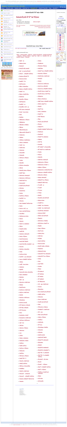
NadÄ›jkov (40, 68)
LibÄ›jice (21, 325)
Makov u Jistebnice (23, 338)
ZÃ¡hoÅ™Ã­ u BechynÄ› (43, 340)
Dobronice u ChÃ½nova (24, 178)
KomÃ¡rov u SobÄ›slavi (24, 290)
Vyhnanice (40, 330)
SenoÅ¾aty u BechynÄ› (43, 210)
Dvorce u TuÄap (23, 208)
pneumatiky (58, 52)
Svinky (39, 258)
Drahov (21, 193)
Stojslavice (40, 248)
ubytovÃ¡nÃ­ (58, 61)
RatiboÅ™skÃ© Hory (43, 182)
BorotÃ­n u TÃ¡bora (20, 57)
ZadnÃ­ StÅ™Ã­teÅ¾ (42, 337)
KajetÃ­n (21, 269)
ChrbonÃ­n (21, 155)
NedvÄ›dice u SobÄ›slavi (43, 76)
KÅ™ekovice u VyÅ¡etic (24, 305)
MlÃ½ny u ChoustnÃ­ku (24, 366)
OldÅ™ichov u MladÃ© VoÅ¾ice (45, 101)
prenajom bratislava (38, 423)
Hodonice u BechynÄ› (24, 234)
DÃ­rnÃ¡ (21, 168)
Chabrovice (22, 135)
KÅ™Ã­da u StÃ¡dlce (23, 307)
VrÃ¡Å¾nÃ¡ (40, 322)
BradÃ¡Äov (22, 104)
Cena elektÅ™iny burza (8, 15)
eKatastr (2, 8)
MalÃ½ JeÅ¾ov (22, 345)
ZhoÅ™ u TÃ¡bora (42, 369)
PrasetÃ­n (40, 144)
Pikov (39, 119)
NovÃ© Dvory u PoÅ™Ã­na (44, 93)
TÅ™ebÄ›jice (41, 274)
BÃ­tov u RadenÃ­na (23, 86)
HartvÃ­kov (21, 213)
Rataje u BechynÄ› (42, 177)
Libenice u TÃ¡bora (23, 328)
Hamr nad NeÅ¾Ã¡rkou (24, 211)
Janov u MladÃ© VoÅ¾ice (25, 259)
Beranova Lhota (23, 79)
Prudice (40, 152)
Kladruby (21, 277)
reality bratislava (45, 423)
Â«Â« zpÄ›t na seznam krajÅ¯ (21, 48)
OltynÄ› (40, 106)
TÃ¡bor (18, 54)
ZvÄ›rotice (40, 378)
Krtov (20, 312)
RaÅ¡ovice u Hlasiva (42, 175)
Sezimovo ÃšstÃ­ (24, 54)
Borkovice (21, 96)
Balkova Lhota (22, 63)
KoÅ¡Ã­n (21, 295)
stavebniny (58, 56)
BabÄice (39, 56)
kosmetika (61, 53)
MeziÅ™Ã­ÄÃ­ (22, 358)
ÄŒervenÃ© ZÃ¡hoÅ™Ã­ (25, 132)
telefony (61, 55)
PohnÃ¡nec (40, 131)
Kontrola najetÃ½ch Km (8, 29)
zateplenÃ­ (64, 59)
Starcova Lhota (41, 243)
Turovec (40, 286)
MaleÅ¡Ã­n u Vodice (23, 340)
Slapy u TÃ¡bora (41, 228)
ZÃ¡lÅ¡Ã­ (40, 345)
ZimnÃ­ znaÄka (26, 8)
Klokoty (21, 285)
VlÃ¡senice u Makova (43, 307)
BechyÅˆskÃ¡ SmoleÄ (24, 68)
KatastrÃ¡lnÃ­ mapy (7, 46)
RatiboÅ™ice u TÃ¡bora (43, 180)
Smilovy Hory (41, 233)
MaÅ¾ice (21, 353)
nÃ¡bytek (62, 52)
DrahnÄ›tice (22, 190)
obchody (57, 55)
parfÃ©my (57, 53)
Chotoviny (27, 57)
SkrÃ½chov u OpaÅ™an (43, 223)
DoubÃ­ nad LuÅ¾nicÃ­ (24, 185)
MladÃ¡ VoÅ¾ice (23, 363)
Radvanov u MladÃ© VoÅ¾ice (45, 172)
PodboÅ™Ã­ (40, 126)
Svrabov (40, 266)
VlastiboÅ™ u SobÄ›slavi (43, 309)
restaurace (61, 54)
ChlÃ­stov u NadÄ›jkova (24, 140)
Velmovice (40, 297)
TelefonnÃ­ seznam (7, 52)
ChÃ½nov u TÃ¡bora (27, 56)
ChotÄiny (22, 145)
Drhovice (21, 201)
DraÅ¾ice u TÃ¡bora (24, 195)
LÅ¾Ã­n (21, 335)
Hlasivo (21, 218)
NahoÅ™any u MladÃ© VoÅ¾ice (45, 71)
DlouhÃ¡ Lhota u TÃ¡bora (25, 170)
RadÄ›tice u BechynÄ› (43, 159)
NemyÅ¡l (40, 78)
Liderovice (21, 330)
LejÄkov (21, 323)
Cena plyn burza (7, 18)
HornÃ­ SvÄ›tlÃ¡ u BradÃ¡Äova (26, 244)
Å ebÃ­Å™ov (40, 203)
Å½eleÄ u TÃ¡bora (42, 364)
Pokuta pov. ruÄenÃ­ (8, 57)
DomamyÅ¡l (22, 183)
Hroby (20, 251)
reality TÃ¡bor (21, 390)
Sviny (39, 261)
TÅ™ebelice (40, 276)
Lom (20, 333)
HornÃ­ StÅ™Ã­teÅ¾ (23, 241)
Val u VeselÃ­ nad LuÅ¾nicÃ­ (44, 291)
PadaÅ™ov (40, 114)
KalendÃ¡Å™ (55, 8)
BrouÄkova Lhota (23, 112)
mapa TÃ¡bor (21, 388)
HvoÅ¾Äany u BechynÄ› (25, 256)
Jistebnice (21, 267)
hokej (57, 54)
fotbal (65, 53)
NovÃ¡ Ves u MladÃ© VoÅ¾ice (45, 88)
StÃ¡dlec (40, 238)
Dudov (21, 206)
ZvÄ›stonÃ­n (40, 381)
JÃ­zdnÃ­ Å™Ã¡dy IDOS (43, 8)
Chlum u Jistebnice (23, 142)
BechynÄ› (19, 56)
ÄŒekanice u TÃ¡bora (24, 119)
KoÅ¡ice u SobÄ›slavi (24, 292)
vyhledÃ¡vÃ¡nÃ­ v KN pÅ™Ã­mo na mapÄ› (42, 26)
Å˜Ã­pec (40, 192)
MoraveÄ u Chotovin (24, 373)
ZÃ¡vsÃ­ (39, 362)
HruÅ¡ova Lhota (23, 254)
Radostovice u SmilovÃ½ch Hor (45, 170)
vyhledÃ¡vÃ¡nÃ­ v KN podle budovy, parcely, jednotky (40, 25)
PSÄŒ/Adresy (6, 49)
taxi (65, 56)
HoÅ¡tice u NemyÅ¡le (24, 249)
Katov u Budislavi (23, 274)
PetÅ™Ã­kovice (41, 116)
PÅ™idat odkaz (63, 7)
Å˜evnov (40, 190)
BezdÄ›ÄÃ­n (22, 81)
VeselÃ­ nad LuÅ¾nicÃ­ (47, 54)
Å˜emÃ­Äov (41, 185)
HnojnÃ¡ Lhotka (23, 229)
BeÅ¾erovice (22, 84)
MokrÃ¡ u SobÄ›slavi (24, 371)
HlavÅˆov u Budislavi (24, 223)
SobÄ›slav (30, 54)
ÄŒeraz (21, 127)
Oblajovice (40, 96)
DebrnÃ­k (21, 163)
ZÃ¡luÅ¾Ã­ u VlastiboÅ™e (44, 350)
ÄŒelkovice (22, 122)
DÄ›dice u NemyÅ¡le (24, 165)
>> (64, 25)
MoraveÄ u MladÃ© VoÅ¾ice (26, 376)
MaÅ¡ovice (21, 350)
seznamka (54, 423)
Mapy (50, 8)
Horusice (21, 246)
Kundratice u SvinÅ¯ (24, 315)
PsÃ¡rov (40, 154)
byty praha (50, 423)
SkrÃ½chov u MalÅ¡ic (43, 220)
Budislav (21, 117)
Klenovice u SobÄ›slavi (24, 282)
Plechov (40, 124)
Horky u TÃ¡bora (23, 236)
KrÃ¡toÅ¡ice (22, 300)
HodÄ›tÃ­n (21, 231)
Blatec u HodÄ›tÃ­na (24, 94)
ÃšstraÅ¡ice (40, 289)
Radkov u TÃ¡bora (42, 167)
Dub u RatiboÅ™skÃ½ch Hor (25, 203)
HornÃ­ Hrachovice (23, 239)
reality (33, 423)
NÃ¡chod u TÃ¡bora (42, 66)
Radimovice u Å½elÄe (43, 164)
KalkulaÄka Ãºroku (8, 24)
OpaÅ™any (34, 56)
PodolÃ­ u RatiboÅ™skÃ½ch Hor (45, 129)
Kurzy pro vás (61, 50)
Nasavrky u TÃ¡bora (42, 73)
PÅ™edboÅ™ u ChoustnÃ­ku (44, 147)
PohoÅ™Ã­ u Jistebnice (43, 137)
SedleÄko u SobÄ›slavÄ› (44, 208)
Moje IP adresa (6, 10)
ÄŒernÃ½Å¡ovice (23, 130)
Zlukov (39, 376)
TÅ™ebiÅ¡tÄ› (41, 279)
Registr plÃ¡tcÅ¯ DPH (8, 35)
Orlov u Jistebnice (42, 111)
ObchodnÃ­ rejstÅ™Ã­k (8, 38)
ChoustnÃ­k (21, 152)
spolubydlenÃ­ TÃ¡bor (22, 394)
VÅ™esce (40, 325)
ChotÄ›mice (22, 147)
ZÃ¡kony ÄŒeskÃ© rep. (8, 54)
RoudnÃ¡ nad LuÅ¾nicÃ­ (43, 198)
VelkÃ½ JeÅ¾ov (41, 294)
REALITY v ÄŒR (7, 13)
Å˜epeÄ (40, 187)
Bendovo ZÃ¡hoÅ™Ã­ (24, 76)
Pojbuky (40, 139)
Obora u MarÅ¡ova (42, 99)
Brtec (20, 114)
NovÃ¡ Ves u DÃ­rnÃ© (43, 86)
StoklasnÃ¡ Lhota (42, 251)
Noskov (39, 81)
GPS (62, 56)
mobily (65, 55)
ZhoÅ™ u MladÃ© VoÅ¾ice (44, 367)
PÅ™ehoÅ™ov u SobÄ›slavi (44, 149)
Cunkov (21, 160)
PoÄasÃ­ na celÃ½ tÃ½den (7, 67)
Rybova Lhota (41, 200)
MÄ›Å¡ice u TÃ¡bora (24, 356)
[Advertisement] (7, 100)
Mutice (39, 61)
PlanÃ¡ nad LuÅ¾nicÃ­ (37, 54)
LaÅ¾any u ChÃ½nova (24, 320)
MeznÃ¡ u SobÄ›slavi (24, 361)
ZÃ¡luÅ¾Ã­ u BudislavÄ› (43, 347)
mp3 (65, 54)
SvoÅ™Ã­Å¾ (40, 264)
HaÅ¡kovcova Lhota (23, 216)
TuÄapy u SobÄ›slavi (43, 284)
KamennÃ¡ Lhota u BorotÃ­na (26, 272)
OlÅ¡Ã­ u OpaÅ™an (42, 104)
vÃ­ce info (39, 1)
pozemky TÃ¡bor (21, 393)
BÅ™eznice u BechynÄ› (24, 109)
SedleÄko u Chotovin (43, 205)
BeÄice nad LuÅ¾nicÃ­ (24, 71)
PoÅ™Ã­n (40, 142)
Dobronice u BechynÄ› (24, 175)
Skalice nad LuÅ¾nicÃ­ (43, 215)
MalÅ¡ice (21, 343)
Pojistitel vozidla (18, 8)
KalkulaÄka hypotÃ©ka (6, 21)
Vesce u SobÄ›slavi (42, 299)
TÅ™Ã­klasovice (41, 281)
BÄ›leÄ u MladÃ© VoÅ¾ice (26, 73)
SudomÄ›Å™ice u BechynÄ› (44, 253)
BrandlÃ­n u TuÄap (47, 56)
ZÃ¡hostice (40, 342)
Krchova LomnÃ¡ (23, 302)
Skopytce (40, 218)
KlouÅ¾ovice (22, 287)
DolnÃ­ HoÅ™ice (23, 180)
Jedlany (21, 262)
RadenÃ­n (40, 157)
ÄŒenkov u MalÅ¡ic (24, 124)
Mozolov (21, 381)
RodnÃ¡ (39, 195)
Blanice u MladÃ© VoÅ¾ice (25, 89)
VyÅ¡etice (40, 332)
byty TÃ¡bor (21, 391)
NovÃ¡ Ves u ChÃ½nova (43, 83)
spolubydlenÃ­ (29, 423)
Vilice (39, 304)
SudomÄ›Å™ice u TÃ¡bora (44, 256)
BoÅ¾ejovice (22, 101)
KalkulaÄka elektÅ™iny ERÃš (7, 27)
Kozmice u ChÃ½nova (24, 297)
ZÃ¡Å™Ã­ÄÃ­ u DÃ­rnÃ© (43, 352)
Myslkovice (40, 63)
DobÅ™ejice (22, 173)
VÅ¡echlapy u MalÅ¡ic (43, 327)
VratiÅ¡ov (40, 319)
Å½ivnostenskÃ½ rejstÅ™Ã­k (7, 41)
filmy (65, 52)
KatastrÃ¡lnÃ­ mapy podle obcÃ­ (44, 27)
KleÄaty (21, 279)
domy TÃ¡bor (21, 392)
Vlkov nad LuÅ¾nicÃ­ (42, 314)
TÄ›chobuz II (41, 271)
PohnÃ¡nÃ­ (40, 134)
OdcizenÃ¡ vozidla (9, 8)
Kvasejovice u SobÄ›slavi (25, 317)
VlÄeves (40, 312)
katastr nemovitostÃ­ (16, 424)
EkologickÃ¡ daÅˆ (34, 8)
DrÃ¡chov (21, 188)
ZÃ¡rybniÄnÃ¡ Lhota (43, 359)
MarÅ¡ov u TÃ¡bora (23, 348)
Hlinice (21, 226)
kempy (49, 424)
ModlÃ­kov (21, 368)
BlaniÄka (21, 91)
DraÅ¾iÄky (22, 198)
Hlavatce (21, 221)
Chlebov (21, 137)
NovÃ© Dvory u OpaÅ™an (44, 91)
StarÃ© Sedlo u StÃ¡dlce (43, 246)
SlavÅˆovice (40, 231)
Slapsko (40, 226)
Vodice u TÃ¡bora (42, 317)
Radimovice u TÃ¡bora (43, 162)
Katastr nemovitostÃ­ (8, 44)
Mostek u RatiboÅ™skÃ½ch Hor (26, 379)
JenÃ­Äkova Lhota (23, 264)
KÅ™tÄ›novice (22, 310)
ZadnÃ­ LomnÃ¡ (41, 335)
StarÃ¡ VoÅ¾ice (41, 241)
